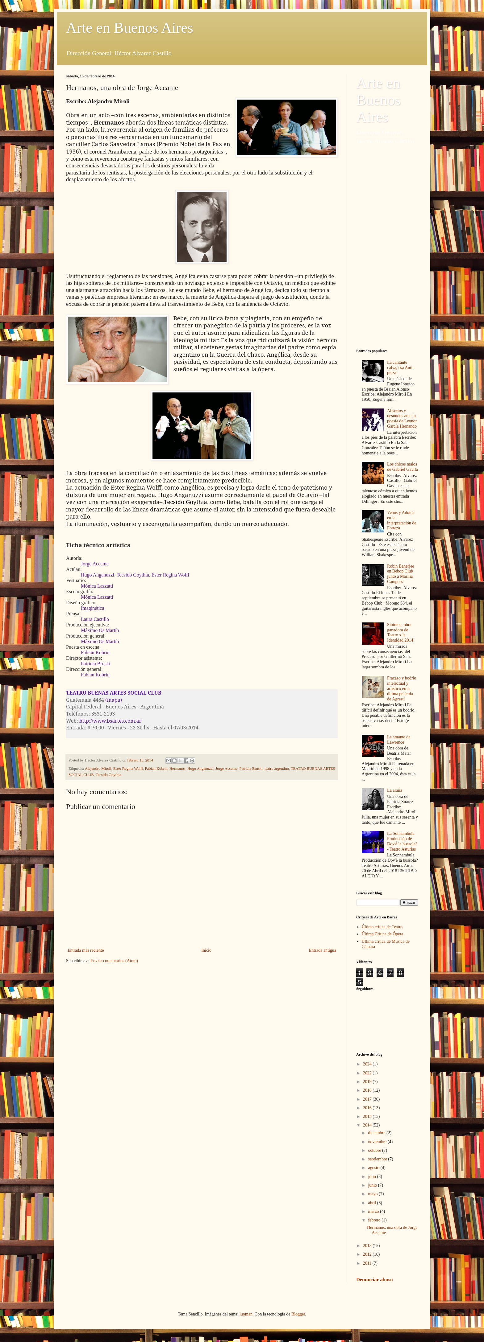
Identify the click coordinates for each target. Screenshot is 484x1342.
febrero (375, 1220)
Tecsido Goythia (108, 775)
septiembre (378, 1159)
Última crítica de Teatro (382, 927)
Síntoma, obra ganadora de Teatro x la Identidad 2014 (400, 632)
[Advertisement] (387, 246)
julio (372, 1176)
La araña (394, 790)
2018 (368, 1090)
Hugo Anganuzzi (200, 768)
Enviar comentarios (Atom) (114, 960)
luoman (246, 1314)
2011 (368, 1263)
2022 (368, 1073)
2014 (368, 1125)
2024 (368, 1064)
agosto (374, 1167)
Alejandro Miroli (98, 768)
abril (372, 1202)
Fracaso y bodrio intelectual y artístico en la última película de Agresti (401, 688)
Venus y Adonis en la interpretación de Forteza (401, 520)
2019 (368, 1081)
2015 (368, 1116)
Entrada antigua (322, 950)
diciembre (377, 1133)
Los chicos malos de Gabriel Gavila (402, 467)
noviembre (377, 1141)
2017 (368, 1099)
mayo (373, 1194)
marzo (374, 1211)
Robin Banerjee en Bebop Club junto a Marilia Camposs (400, 574)
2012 (368, 1254)
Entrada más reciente (86, 950)
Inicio (206, 950)
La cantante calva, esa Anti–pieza (401, 367)
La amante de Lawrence (398, 740)
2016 (368, 1108)
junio (373, 1185)
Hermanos (177, 768)
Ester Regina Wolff (128, 768)
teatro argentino (277, 768)
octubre (375, 1150)
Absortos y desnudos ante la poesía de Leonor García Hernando (402, 418)
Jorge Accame (226, 768)
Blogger (298, 1314)
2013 (368, 1245)
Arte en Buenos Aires (129, 27)
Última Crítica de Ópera (382, 934)
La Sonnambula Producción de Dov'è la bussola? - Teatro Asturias (402, 841)
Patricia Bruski (250, 768)
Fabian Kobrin (156, 768)
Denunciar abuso (374, 1279)
